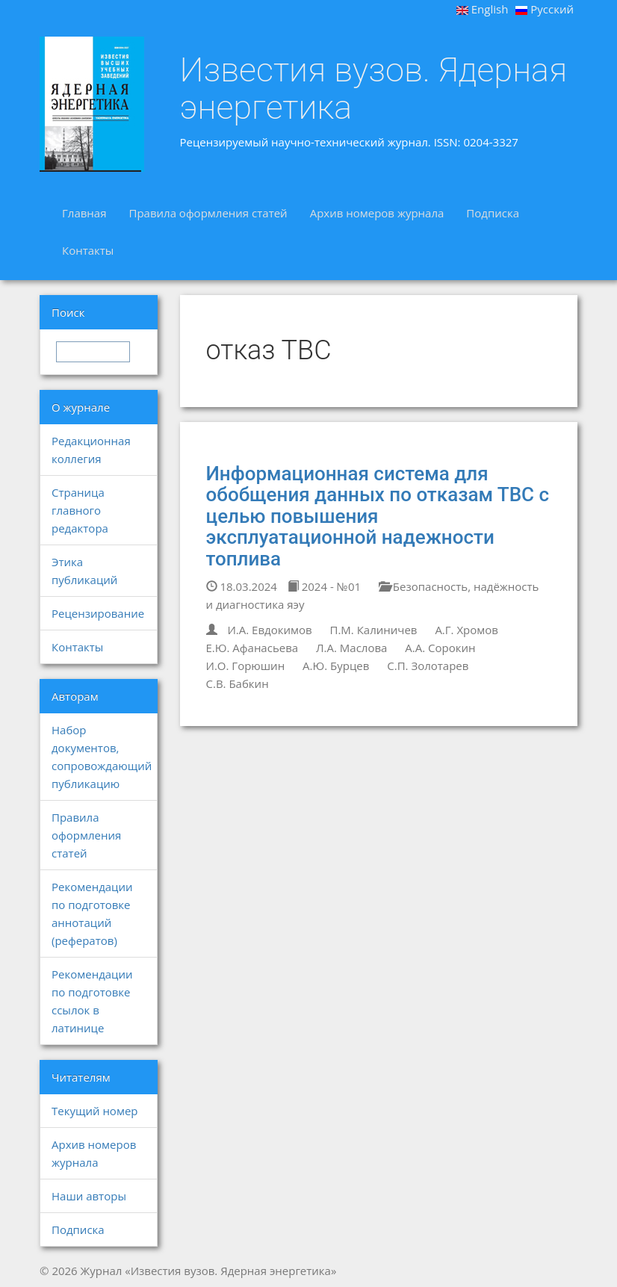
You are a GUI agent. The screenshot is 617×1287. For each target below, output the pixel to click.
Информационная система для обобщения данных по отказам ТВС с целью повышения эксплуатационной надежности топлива (378, 516)
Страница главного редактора (80, 510)
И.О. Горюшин (245, 665)
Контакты (88, 250)
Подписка (492, 212)
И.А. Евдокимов (269, 629)
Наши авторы (89, 1195)
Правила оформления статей (207, 212)
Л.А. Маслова (351, 647)
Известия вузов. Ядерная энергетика (374, 88)
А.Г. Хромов (466, 629)
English (482, 8)
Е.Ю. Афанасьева (252, 647)
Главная (84, 212)
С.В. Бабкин (237, 683)
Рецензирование (98, 613)
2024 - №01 (324, 586)
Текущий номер (95, 1110)
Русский (544, 8)
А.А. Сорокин (440, 647)
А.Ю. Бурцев (336, 665)
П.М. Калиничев (374, 629)
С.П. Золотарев (427, 665)
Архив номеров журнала (377, 212)
